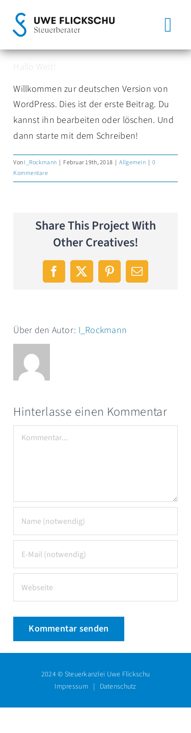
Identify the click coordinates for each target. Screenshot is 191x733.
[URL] (95, 587)
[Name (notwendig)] (95, 521)
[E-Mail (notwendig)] (95, 554)
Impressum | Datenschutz (95, 686)
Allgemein (132, 162)
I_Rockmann (40, 162)
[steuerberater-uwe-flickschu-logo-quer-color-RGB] (64, 17)
